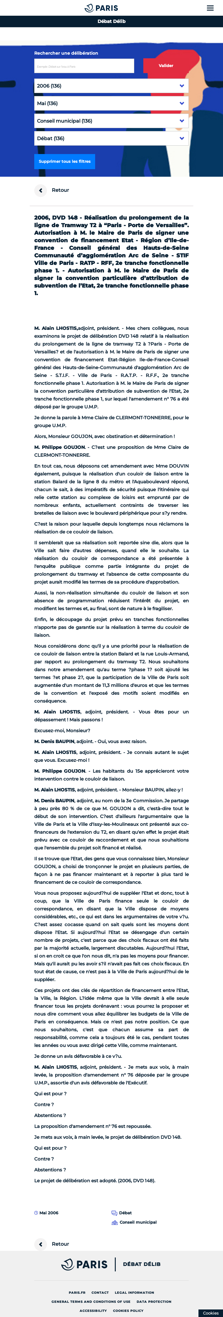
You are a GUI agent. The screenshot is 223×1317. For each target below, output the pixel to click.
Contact (100, 1293)
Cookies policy (128, 1311)
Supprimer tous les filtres (65, 161)
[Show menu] (214, 8)
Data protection (154, 1302)
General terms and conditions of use (91, 1302)
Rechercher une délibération (66, 53)
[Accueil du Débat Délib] (89, 8)
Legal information (134, 1293)
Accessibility (93, 1311)
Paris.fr (77, 1293)
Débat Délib (142, 1264)
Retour (51, 190)
